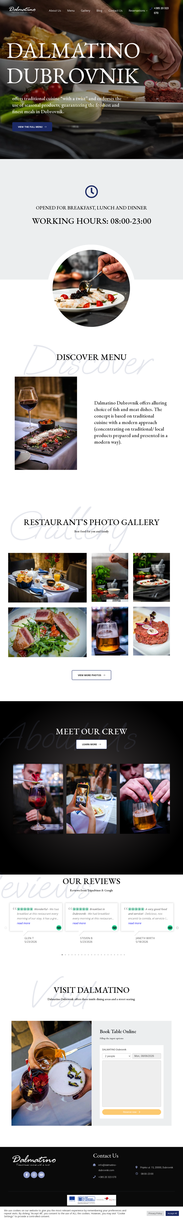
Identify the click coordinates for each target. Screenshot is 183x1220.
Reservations (137, 10)
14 (104, 954)
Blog (99, 10)
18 (117, 954)
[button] (32, 126)
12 (98, 954)
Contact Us (115, 10)
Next (177, 928)
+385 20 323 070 (107, 1177)
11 (94, 954)
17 (114, 954)
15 (108, 954)
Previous (5, 928)
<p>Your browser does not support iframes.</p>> (132, 1082)
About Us (55, 10)
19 (121, 954)
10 (91, 954)
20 (124, 954)
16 (111, 954)
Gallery (85, 10)
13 (101, 954)
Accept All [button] (172, 1213)
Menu (71, 10)
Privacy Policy (155, 1213)
